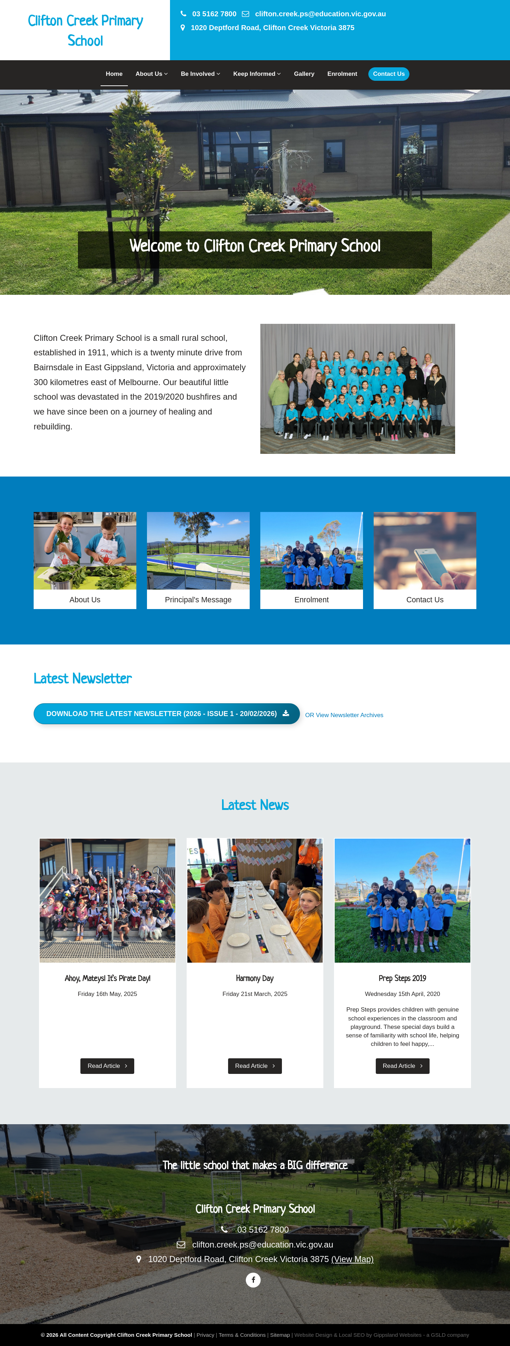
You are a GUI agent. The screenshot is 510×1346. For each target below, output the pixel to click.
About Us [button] (152, 74)
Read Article (107, 1066)
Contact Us (389, 74)
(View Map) (352, 1259)
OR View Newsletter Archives (344, 715)
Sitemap (280, 1335)
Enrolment (342, 74)
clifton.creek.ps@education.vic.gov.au (314, 14)
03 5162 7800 (209, 14)
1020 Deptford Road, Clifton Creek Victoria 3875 (268, 28)
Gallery (304, 74)
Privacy (205, 1335)
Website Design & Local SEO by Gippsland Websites (357, 1335)
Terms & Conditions (242, 1335)
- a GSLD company (446, 1335)
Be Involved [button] (200, 74)
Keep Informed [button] (257, 74)
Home (114, 74)
